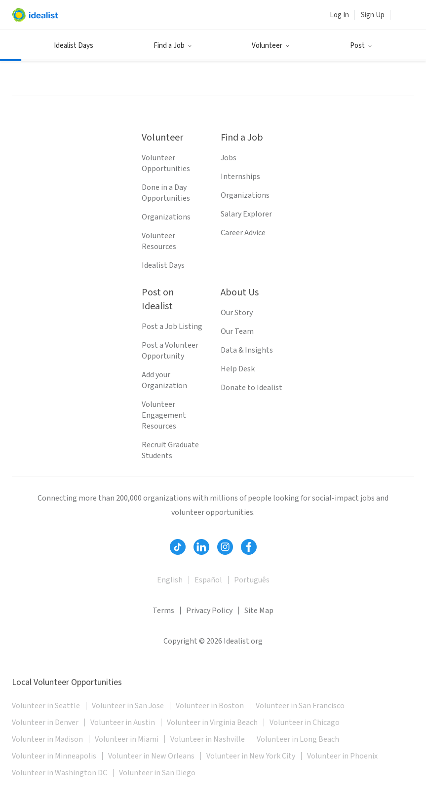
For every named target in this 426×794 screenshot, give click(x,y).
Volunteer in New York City (250, 756)
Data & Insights (247, 350)
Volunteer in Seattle (46, 705)
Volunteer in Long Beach (298, 739)
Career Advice (243, 232)
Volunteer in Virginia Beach (212, 722)
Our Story (237, 312)
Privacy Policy (209, 610)
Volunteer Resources (159, 241)
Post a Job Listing (172, 326)
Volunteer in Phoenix (342, 756)
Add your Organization (164, 380)
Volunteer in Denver (45, 722)
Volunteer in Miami (126, 739)
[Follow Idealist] (178, 547)
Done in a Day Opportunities (166, 193)
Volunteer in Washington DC (59, 772)
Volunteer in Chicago (305, 722)
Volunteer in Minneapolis (54, 756)
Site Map (258, 610)
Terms (163, 610)
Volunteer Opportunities (166, 163)
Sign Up (373, 15)
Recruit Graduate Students (170, 450)
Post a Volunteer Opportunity (170, 350)
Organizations (166, 217)
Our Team (237, 331)
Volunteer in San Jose (128, 705)
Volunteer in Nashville (207, 739)
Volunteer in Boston (210, 705)
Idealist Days (73, 45)
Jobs (228, 157)
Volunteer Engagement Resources (164, 415)
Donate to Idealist (251, 387)
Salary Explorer (246, 214)
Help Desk (238, 368)
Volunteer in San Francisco (300, 705)
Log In (339, 15)
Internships (240, 176)
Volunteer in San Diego (157, 772)
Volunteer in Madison (47, 739)
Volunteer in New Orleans (151, 756)
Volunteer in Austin (122, 722)
